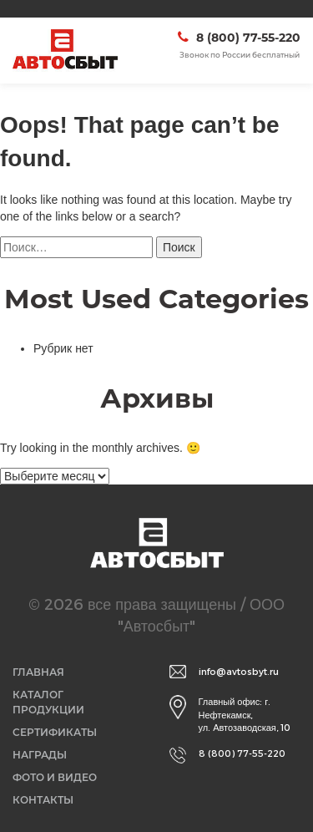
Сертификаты (55, 732)
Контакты (43, 800)
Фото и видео (55, 777)
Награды (40, 754)
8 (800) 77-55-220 (248, 37)
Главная (38, 672)
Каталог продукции (48, 701)
